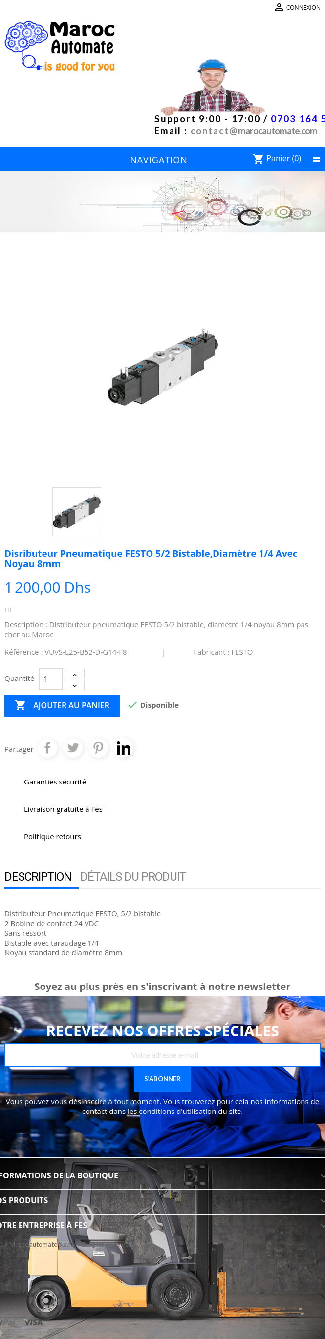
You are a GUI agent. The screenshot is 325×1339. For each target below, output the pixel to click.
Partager (47, 748)
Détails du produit (133, 877)
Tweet (73, 748)
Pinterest (98, 748)
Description (37, 877)
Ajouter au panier (62, 706)
